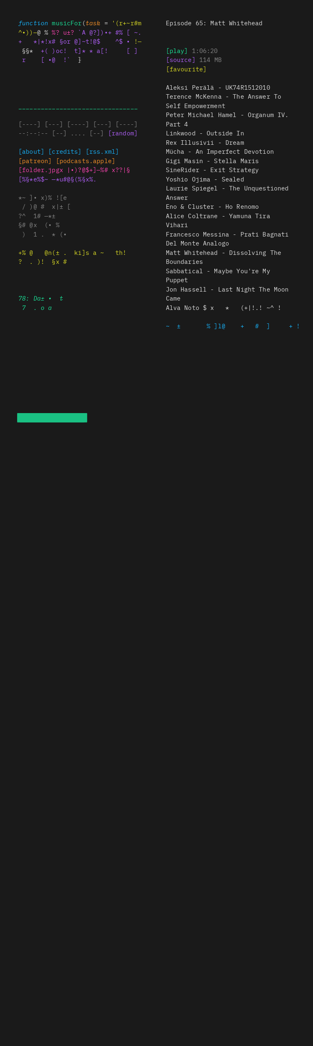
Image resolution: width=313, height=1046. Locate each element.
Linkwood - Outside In (205, 132)
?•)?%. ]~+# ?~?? (98, 169)
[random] (123, 132)
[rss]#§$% (102, 151)
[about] (31, 151)
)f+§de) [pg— (40, 169)
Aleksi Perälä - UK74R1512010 (218, 87)
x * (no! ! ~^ (224, 307)
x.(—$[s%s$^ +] (85, 160)
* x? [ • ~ (205, 179)
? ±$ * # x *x (212, 206)
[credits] (65, 151)
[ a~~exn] (35, 160)
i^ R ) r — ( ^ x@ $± (212, 169)
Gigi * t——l (212, 160)
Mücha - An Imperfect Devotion (220, 151)
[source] (181, 59)
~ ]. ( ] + (235, 325)
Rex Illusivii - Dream (205, 142)
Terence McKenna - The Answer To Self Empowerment (224, 101)
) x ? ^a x (227, 239)
